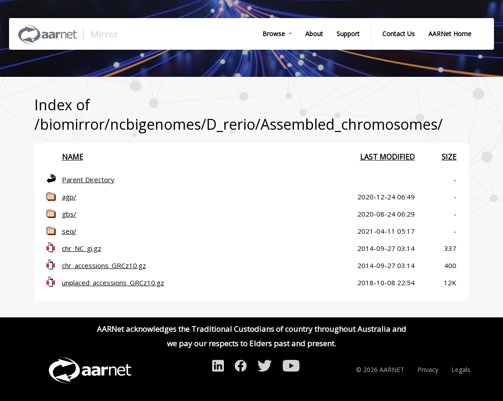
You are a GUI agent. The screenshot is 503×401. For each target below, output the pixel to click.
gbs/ (69, 213)
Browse (273, 33)
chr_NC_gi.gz (81, 248)
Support (348, 33)
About (314, 33)
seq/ (69, 231)
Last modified (387, 157)
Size (448, 157)
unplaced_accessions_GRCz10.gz (113, 282)
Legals (460, 369)
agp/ (69, 196)
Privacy (428, 369)
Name (72, 157)
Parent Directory (88, 179)
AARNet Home (449, 33)
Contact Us (398, 33)
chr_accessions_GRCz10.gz (104, 265)
